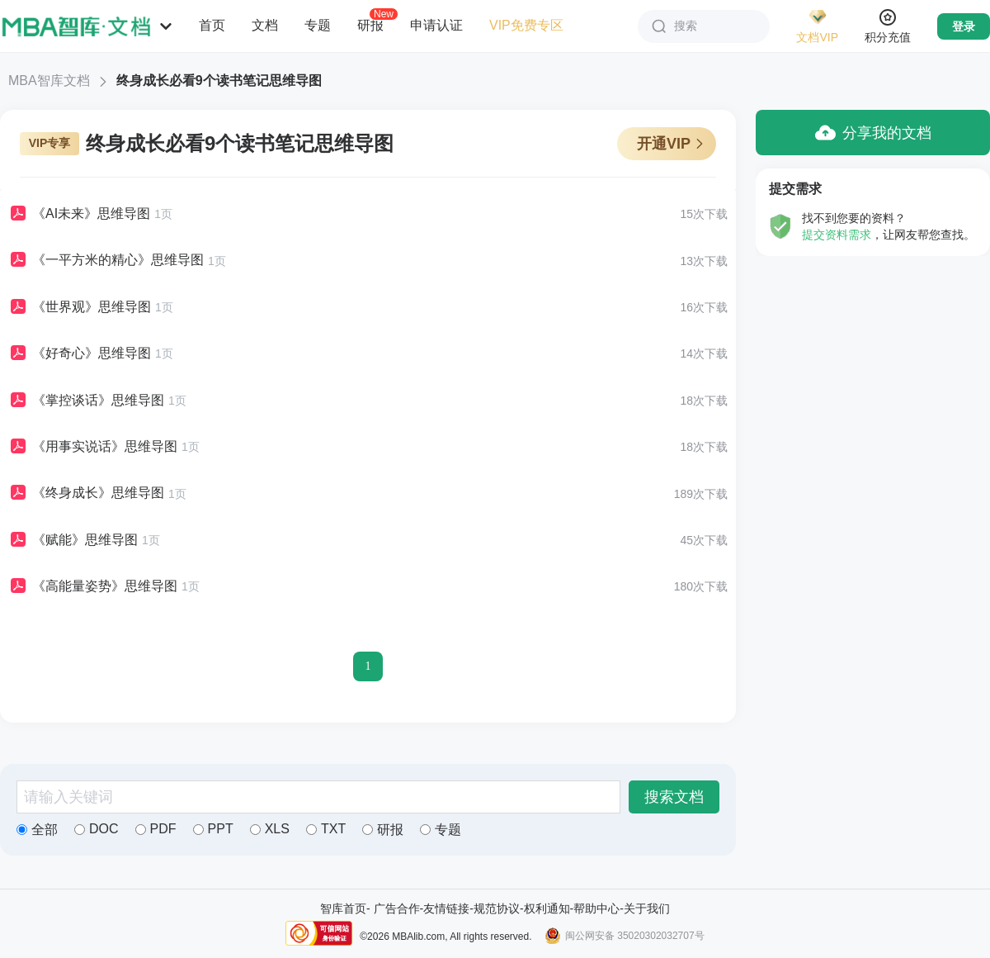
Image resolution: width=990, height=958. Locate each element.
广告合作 (397, 908)
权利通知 (547, 908)
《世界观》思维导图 (79, 307)
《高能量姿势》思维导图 (92, 586)
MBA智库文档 (49, 81)
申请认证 (436, 25)
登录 (963, 26)
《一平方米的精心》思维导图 (106, 260)
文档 (265, 25)
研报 (370, 24)
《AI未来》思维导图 (79, 214)
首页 (212, 25)
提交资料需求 (836, 234)
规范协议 (497, 908)
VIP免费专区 (526, 25)
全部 (37, 830)
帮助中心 (596, 908)
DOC (96, 829)
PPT (213, 829)
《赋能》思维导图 (73, 540)
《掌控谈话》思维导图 (86, 400)
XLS (270, 829)
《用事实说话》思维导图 (92, 447)
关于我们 (647, 908)
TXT (326, 829)
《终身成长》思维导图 (86, 493)
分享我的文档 (873, 132)
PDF (156, 829)
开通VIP (671, 143)
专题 (317, 25)
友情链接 (446, 908)
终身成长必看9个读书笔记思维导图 (219, 81)
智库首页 (343, 908)
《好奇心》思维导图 (79, 353)
